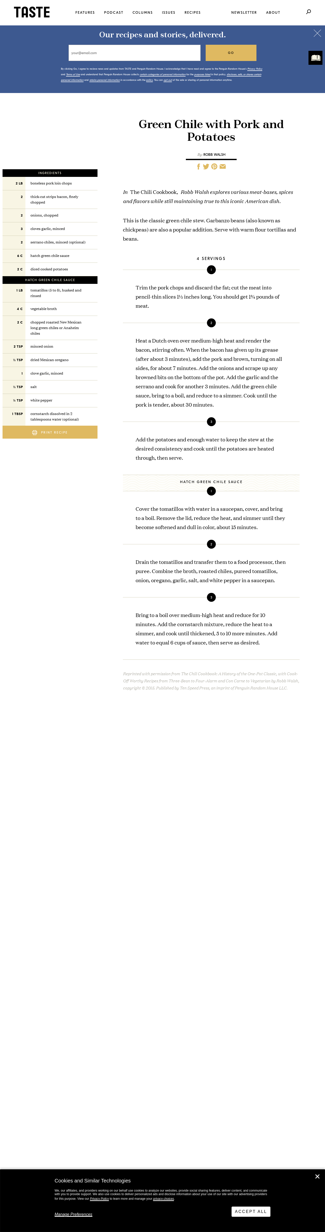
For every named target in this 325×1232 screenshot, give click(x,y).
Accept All (251, 1211)
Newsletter (244, 12)
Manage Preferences (73, 1214)
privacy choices (163, 1198)
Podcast (113, 12)
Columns (143, 12)
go (231, 53)
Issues (168, 12)
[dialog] (162, 1200)
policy (149, 80)
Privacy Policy (99, 1198)
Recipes (193, 12)
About (273, 12)
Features (85, 12)
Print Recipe (50, 432)
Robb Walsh (214, 154)
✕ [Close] (317, 1176)
